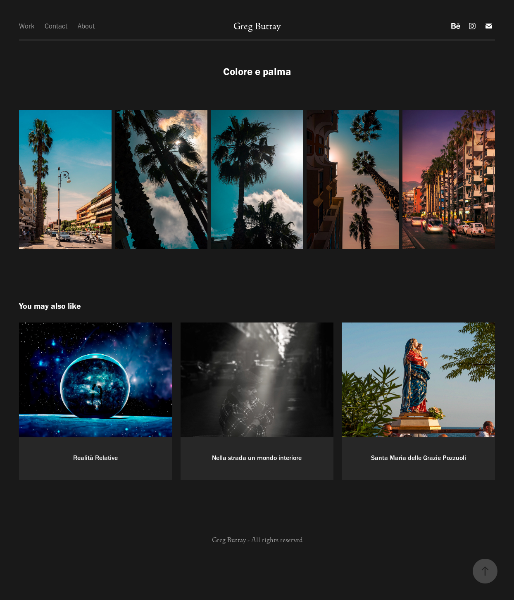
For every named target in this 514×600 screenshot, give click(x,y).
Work (27, 26)
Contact (56, 26)
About (86, 26)
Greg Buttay (257, 26)
